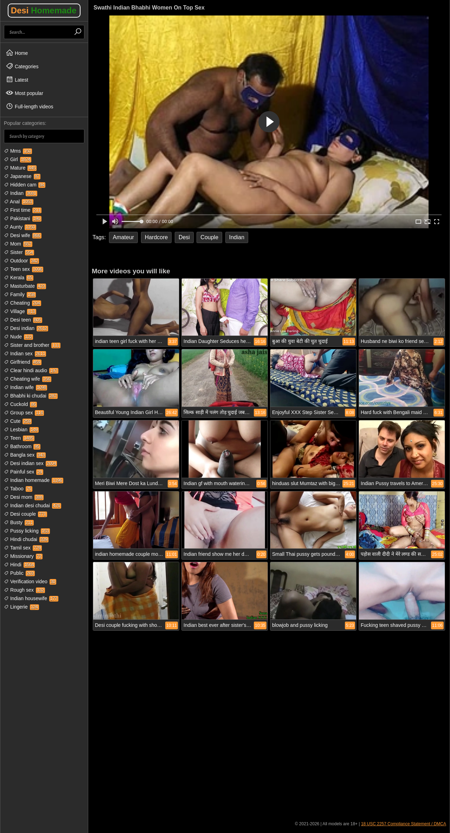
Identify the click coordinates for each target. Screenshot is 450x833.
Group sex (24, 412)
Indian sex (25, 353)
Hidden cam (24, 184)
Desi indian (26, 328)
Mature (20, 168)
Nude (18, 336)
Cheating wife (27, 379)
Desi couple (25, 514)
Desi (44, 10)
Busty (19, 522)
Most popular (24, 93)
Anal (18, 201)
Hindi (19, 564)
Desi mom (24, 497)
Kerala (18, 277)
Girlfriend (22, 362)
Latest (17, 79)
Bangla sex (25, 455)
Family (20, 294)
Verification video (30, 581)
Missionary (23, 556)
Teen (19, 438)
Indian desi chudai (32, 505)
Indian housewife (31, 598)
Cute (18, 421)
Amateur (123, 237)
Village (20, 311)
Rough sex (24, 590)
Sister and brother (32, 345)
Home (17, 53)
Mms (18, 151)
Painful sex (23, 472)
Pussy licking (27, 531)
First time (22, 210)
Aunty (20, 227)
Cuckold (20, 404)
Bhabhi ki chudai (31, 396)
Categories (22, 66)
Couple (209, 237)
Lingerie (21, 607)
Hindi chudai (26, 539)
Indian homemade (33, 480)
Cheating (22, 303)
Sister (19, 252)
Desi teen (23, 320)
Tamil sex (23, 548)
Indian (20, 193)
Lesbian (21, 429)
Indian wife (25, 387)
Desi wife (22, 235)
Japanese (22, 176)
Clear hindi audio (31, 370)
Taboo (18, 488)
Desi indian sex (30, 463)
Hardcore (156, 237)
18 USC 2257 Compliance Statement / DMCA (403, 823)
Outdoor (21, 260)
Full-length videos (29, 106)
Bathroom (22, 446)
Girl (17, 159)
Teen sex (23, 269)
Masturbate (25, 286)
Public (19, 573)
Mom (18, 244)
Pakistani (22, 218)
